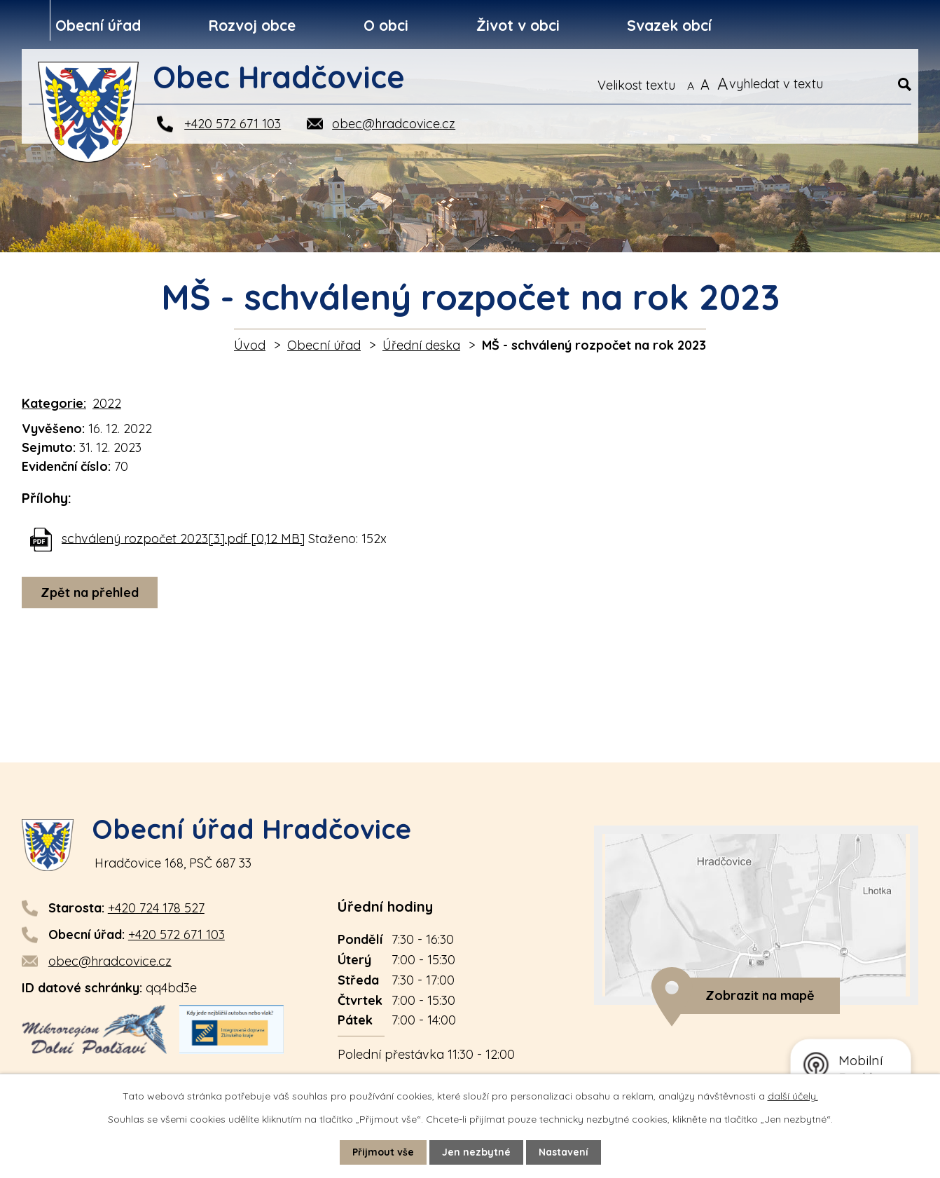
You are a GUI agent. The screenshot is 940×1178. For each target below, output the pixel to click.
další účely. (793, 1096)
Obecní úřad (98, 25)
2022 (106, 403)
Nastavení (563, 1152)
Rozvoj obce (252, 25)
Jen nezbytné (476, 1152)
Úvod (249, 345)
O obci (386, 25)
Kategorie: (54, 403)
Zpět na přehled (90, 592)
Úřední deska (421, 345)
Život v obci (518, 25)
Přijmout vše (383, 1152)
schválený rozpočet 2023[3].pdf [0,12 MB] (183, 538)
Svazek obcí (669, 25)
